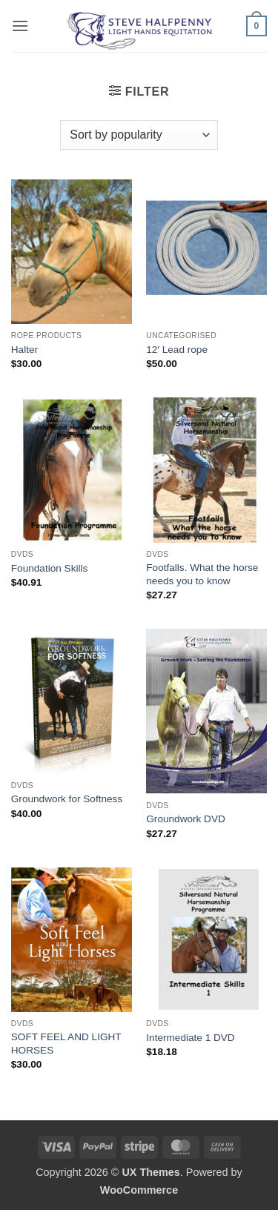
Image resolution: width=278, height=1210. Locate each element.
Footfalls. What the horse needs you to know (202, 574)
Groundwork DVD (185, 818)
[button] (20, 25)
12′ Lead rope (177, 349)
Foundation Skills (49, 568)
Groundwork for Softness (66, 798)
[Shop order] (138, 135)
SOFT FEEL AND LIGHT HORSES (66, 1043)
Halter (24, 349)
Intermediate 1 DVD (190, 1037)
